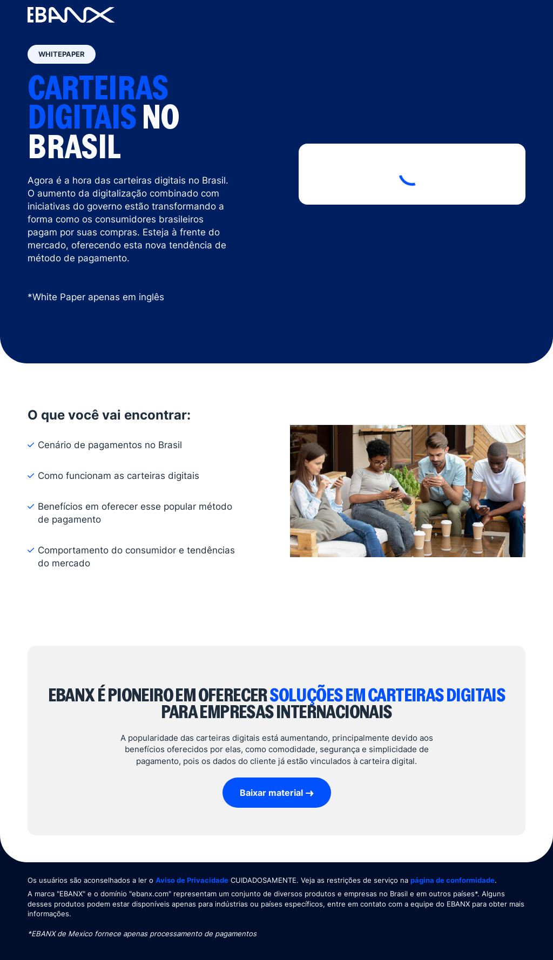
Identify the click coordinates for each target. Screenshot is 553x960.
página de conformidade (452, 880)
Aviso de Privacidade (192, 880)
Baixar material (271, 792)
